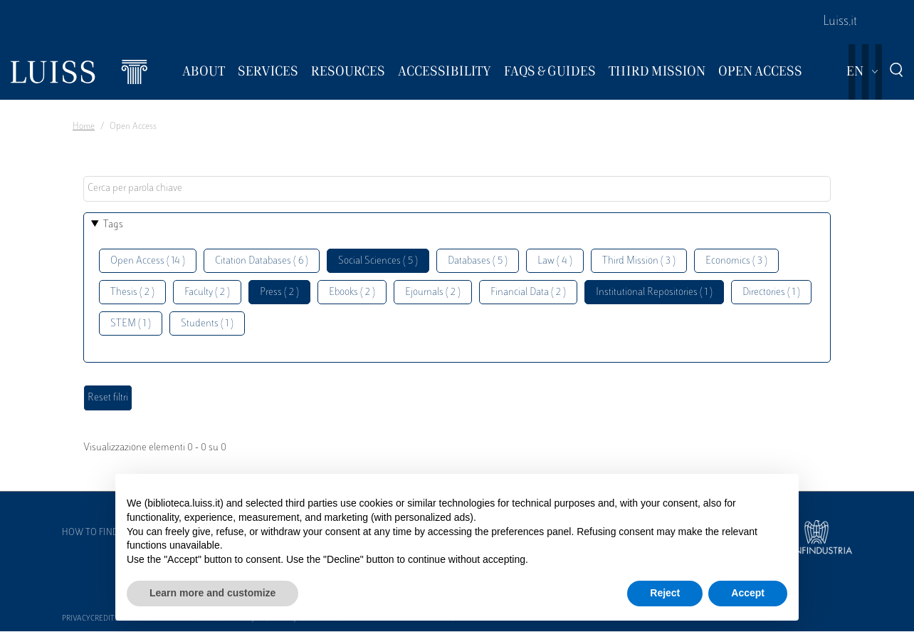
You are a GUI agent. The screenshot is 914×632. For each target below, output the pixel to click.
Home (84, 127)
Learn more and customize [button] (212, 593)
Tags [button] (113, 224)
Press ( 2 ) (279, 292)
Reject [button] (665, 593)
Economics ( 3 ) (736, 261)
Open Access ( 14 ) (147, 261)
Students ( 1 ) (207, 323)
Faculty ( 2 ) (207, 292)
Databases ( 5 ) (478, 261)
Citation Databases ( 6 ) (261, 261)
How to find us (97, 533)
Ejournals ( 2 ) (433, 292)
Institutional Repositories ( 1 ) (654, 292)
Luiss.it (840, 22)
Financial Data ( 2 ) (528, 292)
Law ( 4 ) (554, 261)
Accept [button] (748, 593)
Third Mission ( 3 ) (639, 261)
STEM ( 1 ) (130, 323)
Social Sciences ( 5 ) (378, 261)
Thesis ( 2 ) (132, 292)
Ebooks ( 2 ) (352, 292)
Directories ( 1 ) (771, 292)
